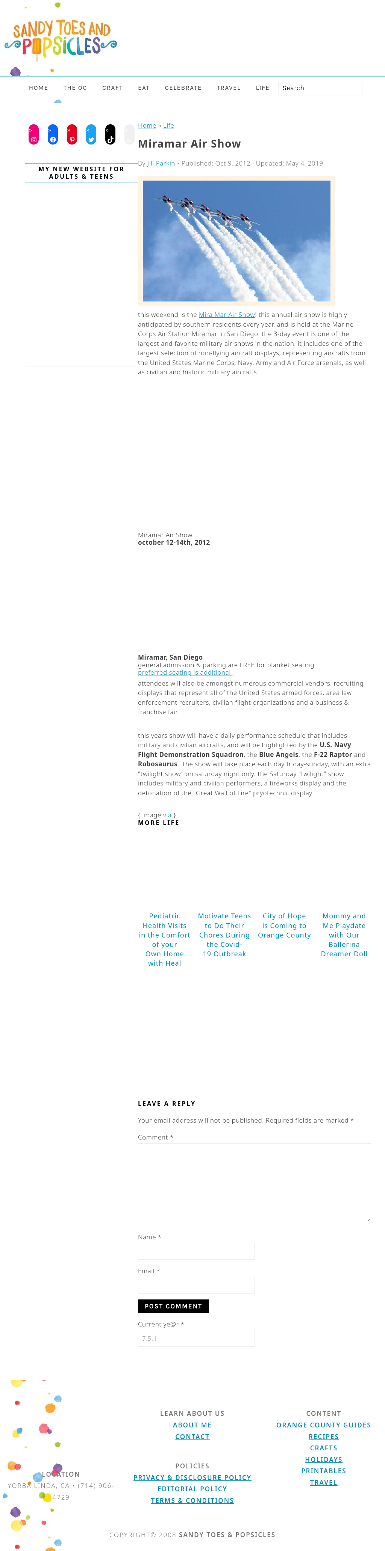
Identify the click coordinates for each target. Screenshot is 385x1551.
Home (147, 125)
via (167, 815)
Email (149, 1270)
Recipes (324, 1436)
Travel (324, 1482)
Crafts (324, 1448)
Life (168, 125)
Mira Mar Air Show (227, 314)
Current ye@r (161, 1324)
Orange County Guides (323, 1425)
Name (150, 1237)
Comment (156, 1137)
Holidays (324, 1459)
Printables (323, 1471)
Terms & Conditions (192, 1500)
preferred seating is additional (185, 672)
